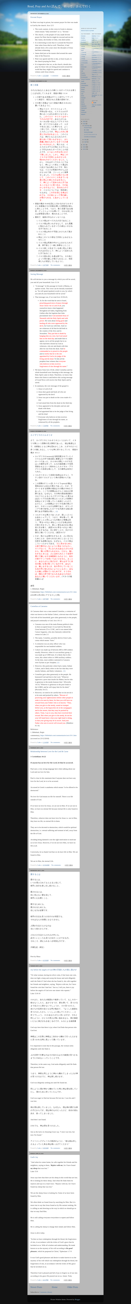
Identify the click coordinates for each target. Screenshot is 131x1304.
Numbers (83, 42)
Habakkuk (83, 106)
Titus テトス (95, 74)
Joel (82, 93)
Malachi (83, 114)
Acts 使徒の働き (96, 44)
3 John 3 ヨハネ (96, 91)
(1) (57, 511)
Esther (82, 69)
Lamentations (84, 85)
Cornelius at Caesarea (38, 606)
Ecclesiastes (84, 77)
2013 (84, 149)
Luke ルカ (94, 40)
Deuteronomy (84, 44)
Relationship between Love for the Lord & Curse (49, 751)
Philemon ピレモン (97, 76)
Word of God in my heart (87, 30)
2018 (84, 123)
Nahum (83, 104)
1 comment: (55, 76)
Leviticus (83, 40)
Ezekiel (83, 87)
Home (55, 1287)
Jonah (82, 100)
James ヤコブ (95, 80)
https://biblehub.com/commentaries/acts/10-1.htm (58, 592)
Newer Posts (36, 1287)
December (87, 125)
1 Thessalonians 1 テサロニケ (96, 64)
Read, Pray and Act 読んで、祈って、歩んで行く (59, 6)
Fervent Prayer (36, 17)
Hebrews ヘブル (96, 78)
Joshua (83, 46)
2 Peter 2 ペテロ (96, 85)
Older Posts (72, 1287)
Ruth (82, 50)
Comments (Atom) (46, 1292)
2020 (84, 121)
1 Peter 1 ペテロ (96, 82)
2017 (84, 144)
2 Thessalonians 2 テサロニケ (96, 67)
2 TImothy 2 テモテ (97, 72)
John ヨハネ (95, 42)
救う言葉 (34, 85)
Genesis (83, 36)
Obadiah (83, 97)
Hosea (82, 91)
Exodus (83, 38)
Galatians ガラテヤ (97, 55)
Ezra (82, 64)
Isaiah (82, 81)
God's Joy (34, 1157)
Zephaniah (84, 108)
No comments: (56, 265)
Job (82, 71)
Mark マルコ (95, 38)
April (85, 142)
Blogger (77, 1299)
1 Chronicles (84, 60)
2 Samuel (83, 54)
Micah (82, 102)
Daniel (82, 89)
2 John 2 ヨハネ (96, 89)
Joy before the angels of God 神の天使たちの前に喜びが (53, 970)
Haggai (83, 110)
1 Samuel (83, 52)
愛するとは (35, 874)
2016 (84, 147)
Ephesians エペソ (96, 57)
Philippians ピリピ (96, 59)
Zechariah (83, 112)
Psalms (83, 73)
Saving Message (36, 274)
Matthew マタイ (96, 36)
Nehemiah (83, 67)
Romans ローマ (96, 46)
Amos (82, 95)
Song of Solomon (85, 79)
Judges (83, 48)
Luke (94, 102)
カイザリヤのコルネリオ (41, 435)
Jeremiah (83, 83)
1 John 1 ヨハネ (96, 87)
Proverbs (83, 75)
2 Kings (83, 58)
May (85, 139)
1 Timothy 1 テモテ (97, 70)
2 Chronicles (84, 63)
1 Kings (83, 56)
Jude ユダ (94, 93)
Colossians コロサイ (97, 61)
